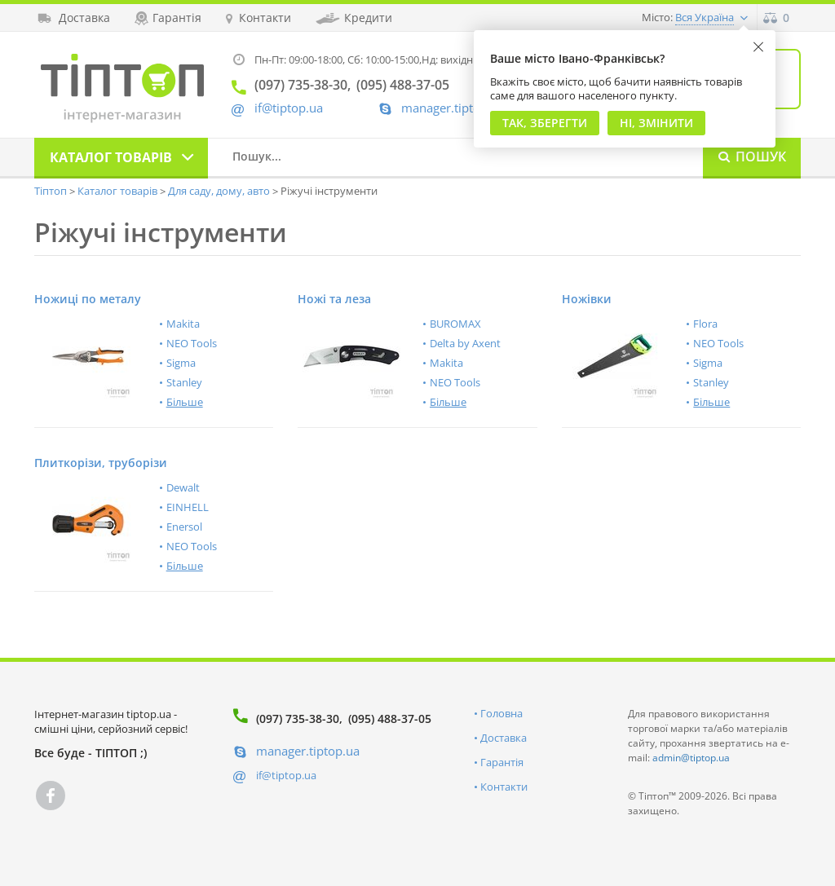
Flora (705, 323)
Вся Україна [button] (704, 17)
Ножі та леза (334, 298)
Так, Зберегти (544, 122)
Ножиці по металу (87, 298)
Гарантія (502, 762)
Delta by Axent (465, 343)
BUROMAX (455, 323)
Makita (183, 323)
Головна (501, 713)
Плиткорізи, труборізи (100, 462)
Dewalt (183, 487)
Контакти (504, 786)
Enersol (184, 526)
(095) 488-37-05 (389, 718)
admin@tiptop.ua (691, 758)
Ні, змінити (656, 122)
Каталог (111, 157)
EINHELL (187, 507)
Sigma (181, 362)
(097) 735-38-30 (297, 718)
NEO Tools (191, 343)
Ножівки (587, 298)
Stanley (184, 382)
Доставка (503, 737)
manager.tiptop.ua (453, 108)
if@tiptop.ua (286, 775)
